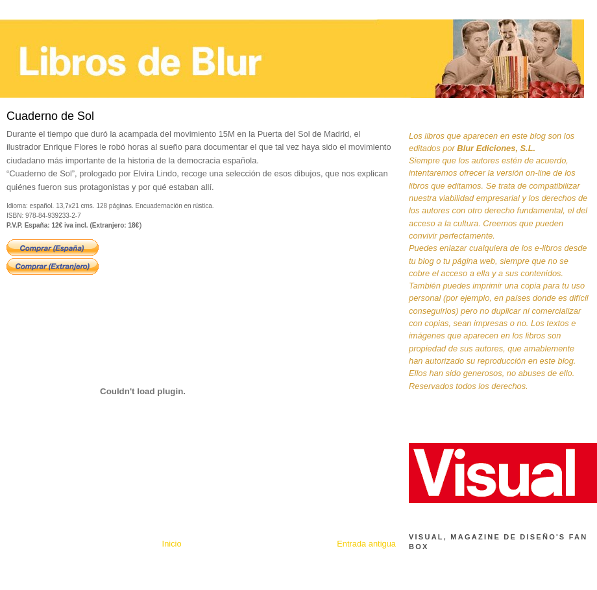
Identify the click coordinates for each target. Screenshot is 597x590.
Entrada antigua (366, 544)
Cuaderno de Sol (50, 116)
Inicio (172, 544)
